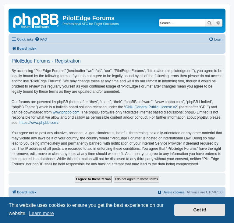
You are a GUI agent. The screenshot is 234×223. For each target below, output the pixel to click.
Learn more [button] (41, 213)
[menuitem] (41, 39)
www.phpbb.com (66, 112)
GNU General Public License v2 (151, 107)
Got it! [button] (199, 209)
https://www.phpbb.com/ (39, 122)
